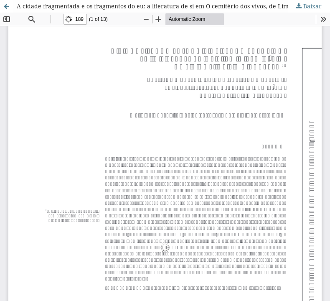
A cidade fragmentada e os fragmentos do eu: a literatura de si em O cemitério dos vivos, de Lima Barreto (166, 6)
